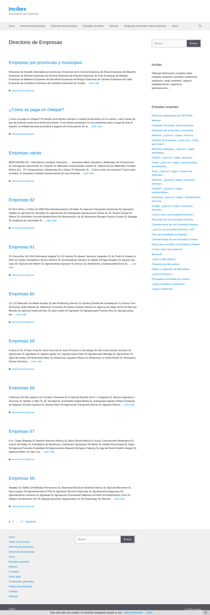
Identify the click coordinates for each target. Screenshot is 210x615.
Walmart (156, 120)
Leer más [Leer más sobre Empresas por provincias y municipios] (94, 83)
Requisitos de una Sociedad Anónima (172, 219)
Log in (12, 609)
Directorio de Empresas (64, 26)
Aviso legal (15, 576)
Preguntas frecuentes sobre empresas (145, 26)
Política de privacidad (20, 586)
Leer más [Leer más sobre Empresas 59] (36, 361)
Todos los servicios (19, 542)
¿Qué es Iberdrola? (162, 289)
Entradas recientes (93, 26)
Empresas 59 (22, 340)
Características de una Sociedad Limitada (175, 239)
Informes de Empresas (32, 26)
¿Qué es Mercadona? (164, 259)
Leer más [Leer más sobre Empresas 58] (129, 404)
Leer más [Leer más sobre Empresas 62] (51, 220)
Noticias (113, 26)
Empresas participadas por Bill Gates (172, 115)
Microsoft (157, 254)
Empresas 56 (22, 478)
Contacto (14, 571)
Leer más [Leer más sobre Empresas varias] (89, 173)
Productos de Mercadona (165, 264)
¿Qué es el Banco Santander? (168, 284)
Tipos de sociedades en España (169, 234)
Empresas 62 (22, 199)
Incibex (17, 9)
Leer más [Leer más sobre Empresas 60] (21, 314)
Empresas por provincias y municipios (45, 62)
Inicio (12, 26)
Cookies (13, 591)
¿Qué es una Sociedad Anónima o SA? (173, 229)
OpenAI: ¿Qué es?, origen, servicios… (173, 157)
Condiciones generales (21, 581)
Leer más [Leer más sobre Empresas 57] (49, 451)
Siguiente (32, 521)
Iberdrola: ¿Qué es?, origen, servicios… (173, 135)
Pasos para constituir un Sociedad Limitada (175, 244)
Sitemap (13, 596)
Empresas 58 (22, 387)
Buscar (193, 43)
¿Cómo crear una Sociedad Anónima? (173, 214)
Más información (134, 612)
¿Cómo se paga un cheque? (36, 109)
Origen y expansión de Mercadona (171, 269)
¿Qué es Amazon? (162, 274)
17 (22, 521)
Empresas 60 (22, 293)
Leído (149, 612)
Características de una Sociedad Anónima (175, 224)
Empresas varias (25, 152)
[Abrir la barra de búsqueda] (200, 26)
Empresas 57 (22, 431)
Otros (175, 26)
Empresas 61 (22, 246)
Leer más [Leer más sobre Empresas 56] (119, 499)
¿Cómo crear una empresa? (167, 249)
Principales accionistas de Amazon (171, 279)
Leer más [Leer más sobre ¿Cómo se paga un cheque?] (97, 126)
